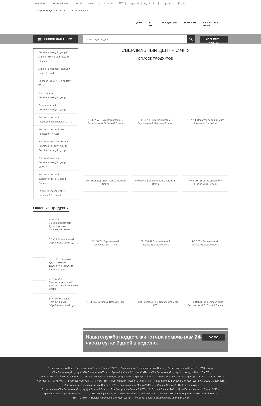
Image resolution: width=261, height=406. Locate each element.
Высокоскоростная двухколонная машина (114, 393)
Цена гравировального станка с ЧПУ (198, 389)
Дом (139, 22)
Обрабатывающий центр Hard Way (170, 372)
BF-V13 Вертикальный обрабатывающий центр (63, 241)
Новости (190, 22)
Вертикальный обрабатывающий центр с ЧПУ (90, 385)
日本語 (181, 3)
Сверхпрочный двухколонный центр (197, 393)
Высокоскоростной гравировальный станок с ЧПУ (55, 119)
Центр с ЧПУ (201, 372)
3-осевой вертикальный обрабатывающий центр (161, 397)
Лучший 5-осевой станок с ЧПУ (129, 372)
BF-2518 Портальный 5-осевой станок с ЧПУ (155, 303)
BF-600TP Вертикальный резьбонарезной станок (105, 243)
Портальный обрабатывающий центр (60, 376)
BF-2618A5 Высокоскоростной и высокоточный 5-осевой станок (205, 303)
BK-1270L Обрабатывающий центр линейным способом (205, 121)
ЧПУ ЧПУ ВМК (79, 397)
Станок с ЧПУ (109, 368)
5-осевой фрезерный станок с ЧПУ (87, 380)
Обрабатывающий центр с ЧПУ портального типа (79, 372)
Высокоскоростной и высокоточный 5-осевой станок (52, 179)
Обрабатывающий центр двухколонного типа (72, 368)
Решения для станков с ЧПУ (157, 393)
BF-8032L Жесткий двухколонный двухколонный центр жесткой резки (61, 264)
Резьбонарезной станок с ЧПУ (128, 389)
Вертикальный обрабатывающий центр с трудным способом (190, 380)
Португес (167, 3)
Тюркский (134, 3)
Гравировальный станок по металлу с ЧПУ (159, 376)
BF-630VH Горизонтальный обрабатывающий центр (155, 243)
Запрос (214, 337)
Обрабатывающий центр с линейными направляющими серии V (54, 57)
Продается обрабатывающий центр (110, 397)
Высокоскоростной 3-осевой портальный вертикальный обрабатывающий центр (54, 146)
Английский (40, 3)
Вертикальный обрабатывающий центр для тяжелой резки (74, 389)
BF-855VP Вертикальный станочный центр (105, 182)
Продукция (169, 22)
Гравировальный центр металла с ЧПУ (66, 393)
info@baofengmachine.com (51, 10)
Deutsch (92, 3)
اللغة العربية (149, 3)
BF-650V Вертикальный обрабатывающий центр (205, 243)
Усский (78, 3)
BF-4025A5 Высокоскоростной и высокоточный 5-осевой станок (63, 283)
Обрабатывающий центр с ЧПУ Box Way (190, 368)
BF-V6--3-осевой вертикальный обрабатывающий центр (63, 302)
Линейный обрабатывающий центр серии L (54, 71)
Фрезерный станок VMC (50, 380)
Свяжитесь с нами (212, 24)
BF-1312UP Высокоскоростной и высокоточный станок (205, 182)
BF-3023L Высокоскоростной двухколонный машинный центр (155, 121)
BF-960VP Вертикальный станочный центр (155, 182)
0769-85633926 (80, 10)
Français (108, 3)
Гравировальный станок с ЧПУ (204, 376)
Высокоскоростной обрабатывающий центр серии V (52, 162)
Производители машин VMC (135, 385)
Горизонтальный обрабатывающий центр (52, 107)
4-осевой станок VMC (161, 389)
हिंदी (121, 3)
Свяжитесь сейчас (213, 40)
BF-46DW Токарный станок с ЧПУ (105, 302)
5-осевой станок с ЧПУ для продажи (176, 385)
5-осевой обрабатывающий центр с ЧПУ (108, 376)
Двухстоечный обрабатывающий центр (142, 368)
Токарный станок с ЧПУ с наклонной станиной (52, 193)
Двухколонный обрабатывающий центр (52, 95)
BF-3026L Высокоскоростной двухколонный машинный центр (60, 224)
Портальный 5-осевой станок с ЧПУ (131, 380)
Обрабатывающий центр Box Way (54, 83)
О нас (151, 24)
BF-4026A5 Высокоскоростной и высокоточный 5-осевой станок (106, 121)
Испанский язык (61, 3)
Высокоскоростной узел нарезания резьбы (51, 131)
